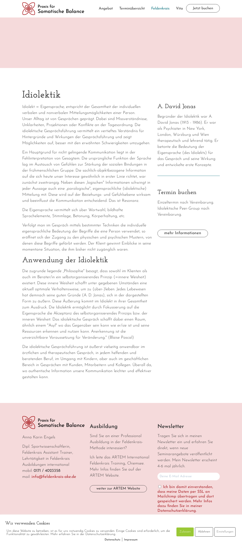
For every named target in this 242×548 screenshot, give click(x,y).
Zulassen (185, 531)
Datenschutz (112, 539)
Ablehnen (204, 531)
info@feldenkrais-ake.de (53, 477)
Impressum (131, 539)
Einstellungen (225, 531)
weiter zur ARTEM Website (118, 488)
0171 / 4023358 (47, 471)
